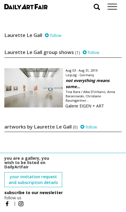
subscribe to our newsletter (33, 192)
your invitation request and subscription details (33, 179)
